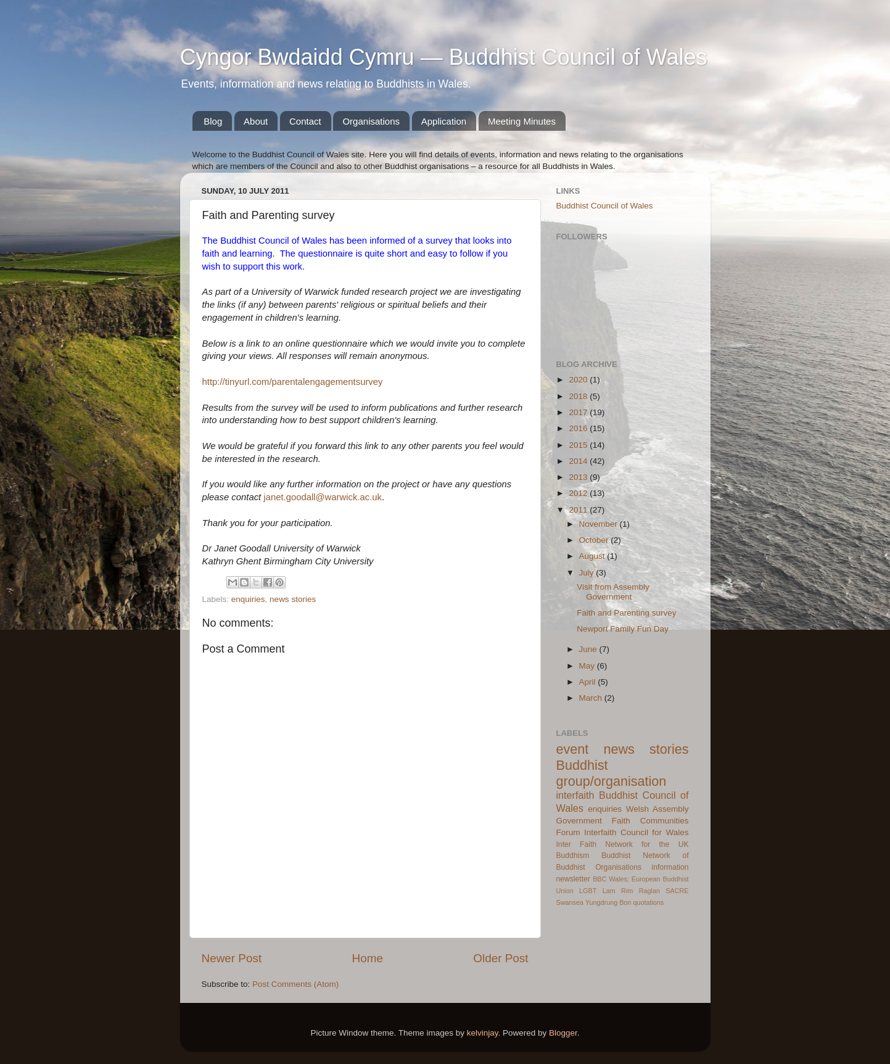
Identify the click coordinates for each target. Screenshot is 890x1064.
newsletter (573, 879)
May (588, 665)
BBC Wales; (611, 879)
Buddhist (615, 855)
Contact (305, 121)
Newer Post (232, 958)
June (589, 649)
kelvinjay (482, 1032)
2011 (579, 509)
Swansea (569, 902)
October (595, 540)
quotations (648, 902)
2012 (579, 493)
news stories (293, 599)
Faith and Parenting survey (626, 612)
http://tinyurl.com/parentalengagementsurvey (292, 382)
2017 (579, 412)
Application (443, 121)
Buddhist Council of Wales (604, 205)
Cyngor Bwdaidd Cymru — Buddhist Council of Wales (443, 57)
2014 (579, 461)
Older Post (500, 958)
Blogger (563, 1032)
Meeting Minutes (522, 121)
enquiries (248, 599)
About (256, 121)
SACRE (676, 890)
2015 (579, 445)
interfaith (575, 795)
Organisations (371, 121)
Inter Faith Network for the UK (622, 844)
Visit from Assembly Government (613, 591)
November (599, 524)
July (587, 572)
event (572, 749)
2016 (579, 428)
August (593, 556)
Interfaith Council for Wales (636, 832)
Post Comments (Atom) (295, 984)
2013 (579, 477)
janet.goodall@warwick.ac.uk (322, 497)
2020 (579, 379)
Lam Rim (618, 890)
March (591, 698)
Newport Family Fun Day (623, 628)
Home (367, 958)
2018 (579, 396)
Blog (213, 121)
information (669, 867)
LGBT (587, 890)
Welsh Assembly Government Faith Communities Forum (622, 820)
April (588, 682)
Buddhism (573, 855)
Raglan (649, 890)
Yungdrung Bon (608, 902)
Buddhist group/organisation (611, 773)
